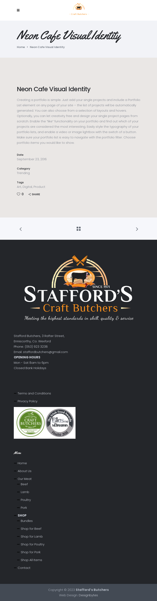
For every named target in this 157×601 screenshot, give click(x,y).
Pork (24, 507)
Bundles (27, 521)
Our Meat (25, 479)
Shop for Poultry (32, 544)
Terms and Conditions (34, 393)
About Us (24, 471)
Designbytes (88, 595)
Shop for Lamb (32, 536)
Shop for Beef (31, 528)
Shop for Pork (31, 552)
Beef (24, 484)
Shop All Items (31, 560)
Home (21, 47)
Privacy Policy (27, 401)
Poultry (26, 500)
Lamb (25, 492)
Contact (24, 568)
